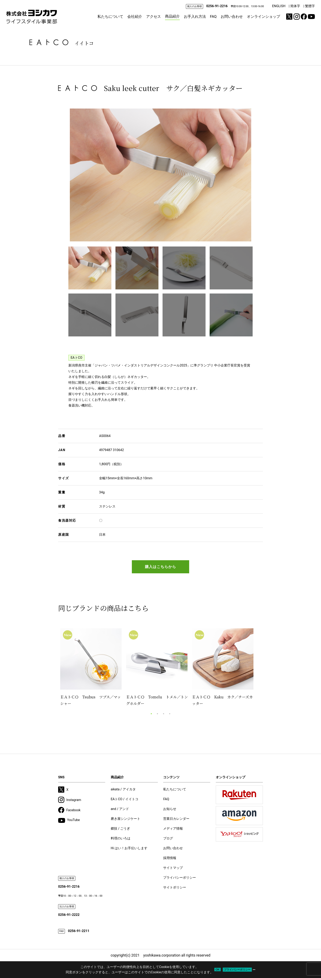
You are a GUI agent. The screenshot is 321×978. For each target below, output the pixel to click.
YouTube (69, 820)
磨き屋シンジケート (125, 819)
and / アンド (120, 809)
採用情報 (169, 858)
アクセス (153, 16)
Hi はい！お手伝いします (129, 848)
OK (217, 969)
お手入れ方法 (195, 16)
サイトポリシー (174, 887)
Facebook (69, 810)
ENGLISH (278, 6)
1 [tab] (151, 714)
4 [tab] (170, 714)
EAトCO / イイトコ (125, 799)
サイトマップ (173, 868)
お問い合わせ (232, 16)
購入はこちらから (160, 567)
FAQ (213, 16)
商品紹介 (172, 16)
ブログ (168, 838)
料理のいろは (120, 838)
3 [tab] (164, 714)
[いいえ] (254, 969)
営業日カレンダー (176, 819)
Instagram (69, 800)
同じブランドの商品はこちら (103, 608)
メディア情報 (173, 828)
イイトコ (84, 43)
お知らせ (169, 809)
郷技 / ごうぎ (120, 828)
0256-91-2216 (216, 6)
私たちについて (110, 16)
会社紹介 (134, 16)
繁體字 (310, 6)
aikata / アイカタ (123, 789)
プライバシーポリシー (179, 877)
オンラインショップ (263, 16)
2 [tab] (157, 714)
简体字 (295, 6)
